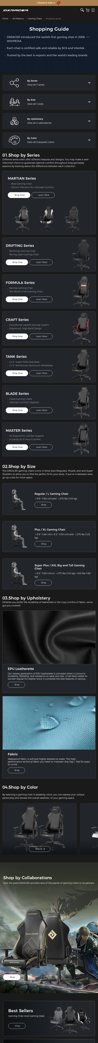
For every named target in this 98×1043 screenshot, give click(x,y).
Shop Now (20, 195)
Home (5, 18)
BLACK (40, 849)
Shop (43, 505)
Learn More (43, 195)
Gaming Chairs (35, 18)
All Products (18, 18)
